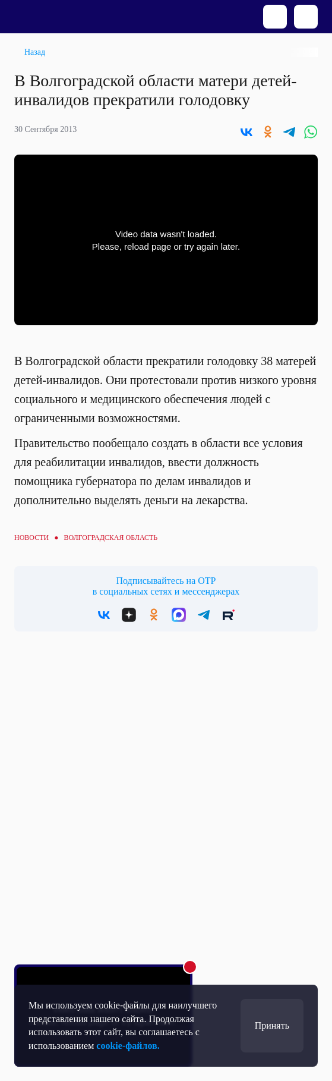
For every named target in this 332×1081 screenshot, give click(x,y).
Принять (272, 1025)
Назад (34, 52)
